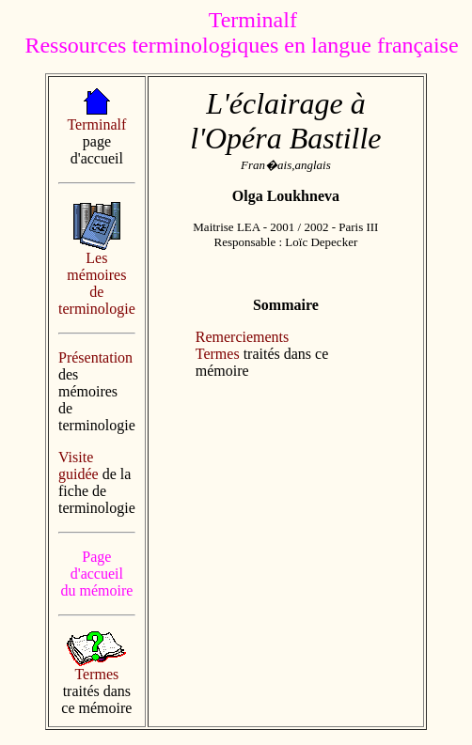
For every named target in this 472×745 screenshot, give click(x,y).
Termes (96, 674)
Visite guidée (78, 465)
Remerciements (243, 337)
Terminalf (96, 124)
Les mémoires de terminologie (96, 283)
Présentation (95, 357)
